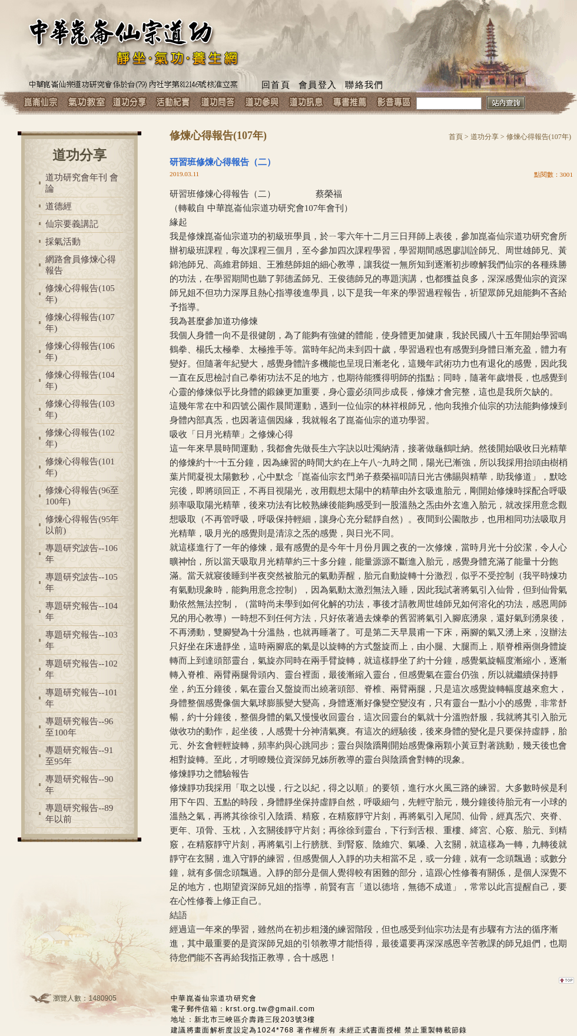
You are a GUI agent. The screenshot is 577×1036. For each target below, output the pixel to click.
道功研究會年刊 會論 (81, 183)
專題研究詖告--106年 (81, 553)
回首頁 (275, 85)
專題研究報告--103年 (81, 640)
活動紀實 (173, 103)
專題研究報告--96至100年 (79, 727)
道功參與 (262, 103)
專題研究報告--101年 (81, 698)
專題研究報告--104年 (81, 611)
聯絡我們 (364, 85)
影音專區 (394, 103)
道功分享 (129, 103)
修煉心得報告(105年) (80, 293)
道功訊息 (306, 103)
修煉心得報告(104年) (80, 380)
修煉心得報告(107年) (80, 322)
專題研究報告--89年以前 (79, 813)
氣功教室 (85, 103)
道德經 (58, 206)
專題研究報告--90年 (79, 784)
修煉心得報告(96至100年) (82, 496)
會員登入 (318, 85)
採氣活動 (63, 241)
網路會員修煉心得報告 (80, 265)
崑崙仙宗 (41, 103)
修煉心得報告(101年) (80, 467)
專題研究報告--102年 (81, 669)
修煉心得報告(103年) (80, 409)
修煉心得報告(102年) (80, 438)
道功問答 (217, 103)
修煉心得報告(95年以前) (82, 524)
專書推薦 (350, 103)
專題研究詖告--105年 (81, 582)
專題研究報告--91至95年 (79, 755)
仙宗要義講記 (71, 224)
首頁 (456, 137)
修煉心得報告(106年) (80, 351)
